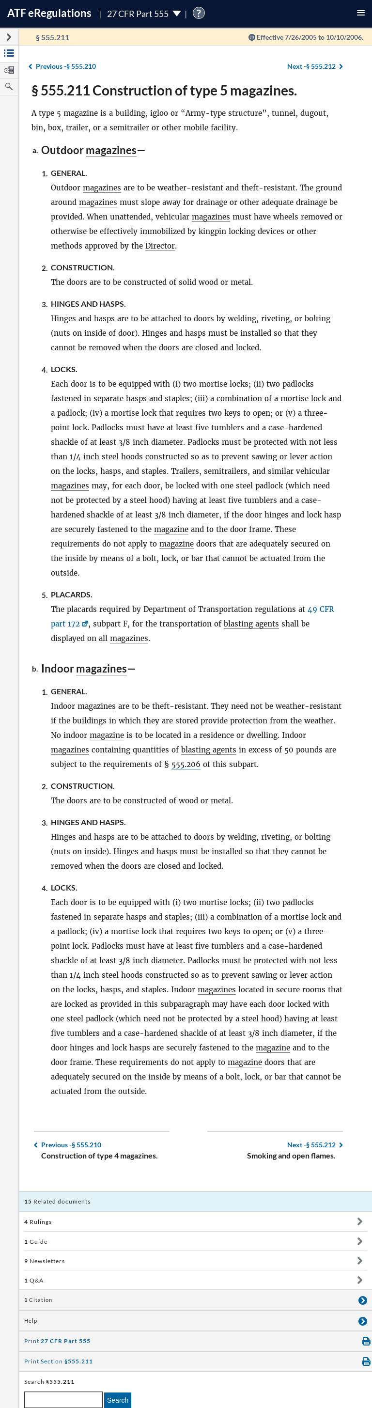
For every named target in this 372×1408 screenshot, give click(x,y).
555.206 (186, 764)
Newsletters (44, 1261)
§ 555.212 (311, 66)
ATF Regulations (49, 12)
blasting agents (251, 623)
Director (160, 245)
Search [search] (117, 1400)
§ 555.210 (66, 66)
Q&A (34, 1280)
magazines (111, 149)
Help (30, 1321)
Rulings (38, 1221)
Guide (35, 1241)
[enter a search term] (63, 1400)
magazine (80, 113)
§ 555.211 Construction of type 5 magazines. (164, 90)
